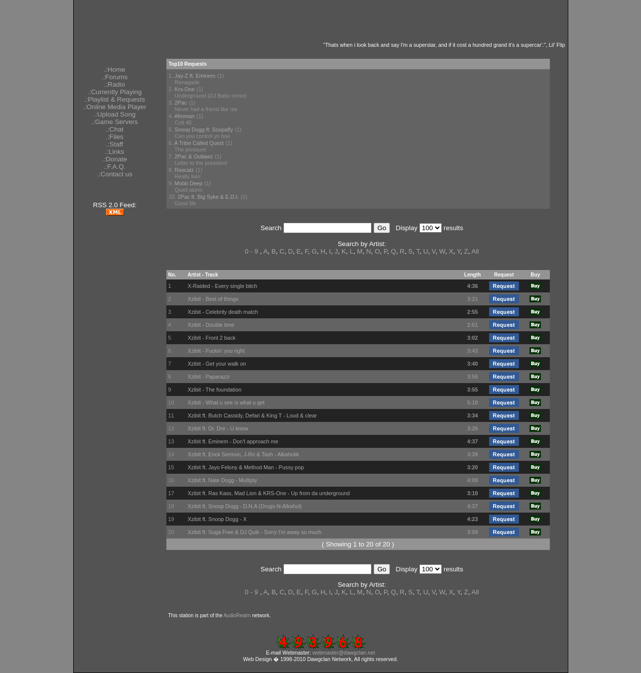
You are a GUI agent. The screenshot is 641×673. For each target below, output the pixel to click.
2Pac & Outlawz (194, 156)
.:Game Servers (114, 122)
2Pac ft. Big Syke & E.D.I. (208, 197)
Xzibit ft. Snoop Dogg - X (217, 519)
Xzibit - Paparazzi (209, 377)
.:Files (115, 136)
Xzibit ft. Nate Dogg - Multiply (222, 480)
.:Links (115, 151)
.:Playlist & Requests (114, 99)
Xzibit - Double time (211, 325)
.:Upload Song (114, 114)
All (475, 251)
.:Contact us (114, 174)
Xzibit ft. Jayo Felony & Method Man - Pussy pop (246, 467)
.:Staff (115, 144)
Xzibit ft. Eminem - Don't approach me (233, 441)
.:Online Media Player (114, 107)
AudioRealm (237, 615)
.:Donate (114, 159)
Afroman (184, 116)
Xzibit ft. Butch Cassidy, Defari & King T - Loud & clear (252, 415)
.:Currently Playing (115, 92)
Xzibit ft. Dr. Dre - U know (218, 428)
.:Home (115, 69)
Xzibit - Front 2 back (212, 338)
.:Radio (114, 84)
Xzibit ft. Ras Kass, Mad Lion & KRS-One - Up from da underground (269, 493)
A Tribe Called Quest (199, 143)
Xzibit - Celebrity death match (223, 312)
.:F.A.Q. (115, 166)
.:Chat (115, 129)
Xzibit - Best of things (213, 299)
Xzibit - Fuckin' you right (216, 351)
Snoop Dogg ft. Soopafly (204, 130)
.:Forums (115, 77)
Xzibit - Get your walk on (217, 364)
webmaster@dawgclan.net (343, 653)
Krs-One (185, 89)
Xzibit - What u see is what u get (226, 402)
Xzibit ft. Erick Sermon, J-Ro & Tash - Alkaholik (243, 454)
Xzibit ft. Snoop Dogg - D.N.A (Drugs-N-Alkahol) (245, 506)
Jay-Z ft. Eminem (195, 76)
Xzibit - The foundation (215, 390)
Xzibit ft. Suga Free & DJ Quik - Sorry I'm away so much (255, 532)
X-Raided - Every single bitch (222, 286)
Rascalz (184, 170)
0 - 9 (251, 251)
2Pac (181, 103)
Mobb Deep (189, 183)
